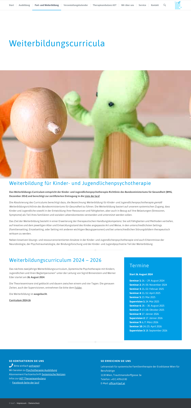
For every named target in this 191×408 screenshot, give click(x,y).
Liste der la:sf (92, 196)
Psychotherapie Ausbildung (41, 370)
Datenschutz (33, 403)
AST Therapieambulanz (32, 378)
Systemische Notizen (53, 374)
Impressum (21, 403)
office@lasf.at (117, 383)
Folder (78, 287)
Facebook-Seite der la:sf (25, 382)
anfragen (34, 365)
